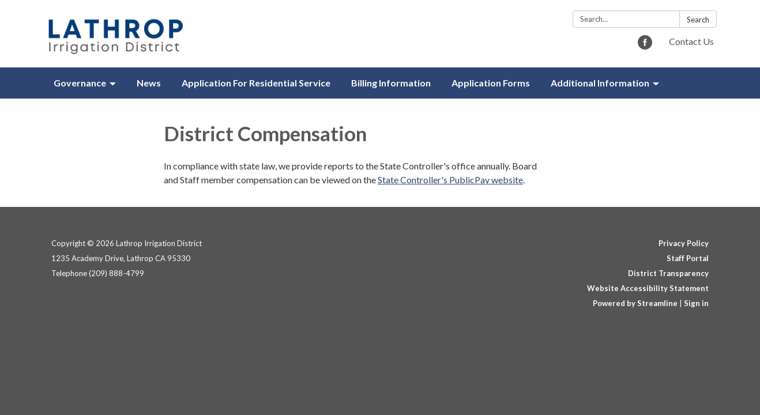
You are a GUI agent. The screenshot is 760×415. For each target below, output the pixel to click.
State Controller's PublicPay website (450, 179)
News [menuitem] (149, 82)
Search (698, 19)
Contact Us (691, 41)
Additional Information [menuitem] (600, 82)
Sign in (696, 303)
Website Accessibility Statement (648, 288)
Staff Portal (688, 258)
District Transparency (668, 273)
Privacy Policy (684, 243)
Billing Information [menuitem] (391, 82)
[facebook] (645, 45)
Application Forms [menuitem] (491, 82)
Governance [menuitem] (80, 82)
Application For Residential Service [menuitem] (256, 82)
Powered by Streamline (635, 303)
